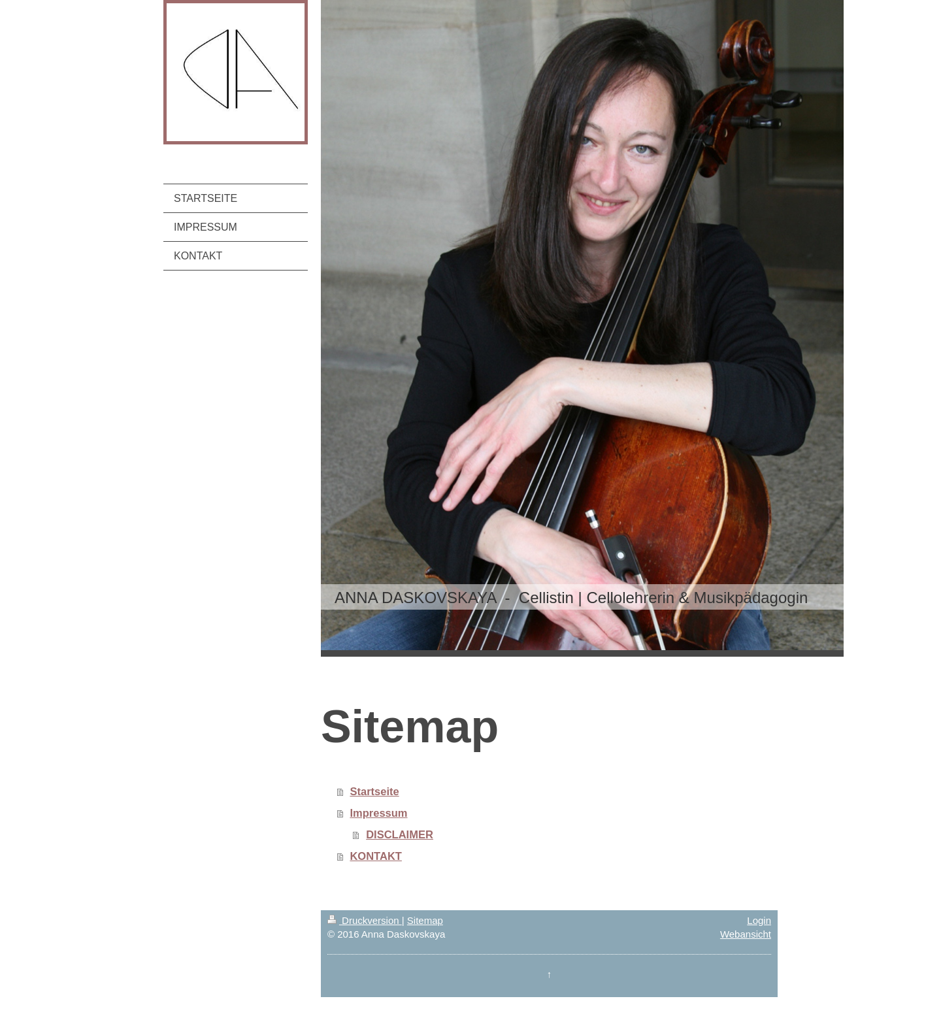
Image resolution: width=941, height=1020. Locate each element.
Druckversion (364, 920)
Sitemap (425, 920)
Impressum (378, 813)
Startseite (374, 791)
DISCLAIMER (399, 834)
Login (759, 920)
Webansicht (745, 934)
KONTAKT (375, 856)
